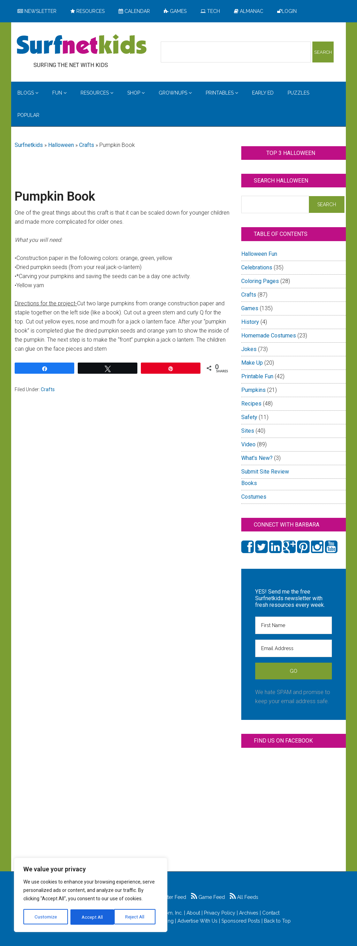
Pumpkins (253, 390)
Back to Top (277, 921)
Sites (247, 430)
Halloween (61, 145)
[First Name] (293, 625)
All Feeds (244, 897)
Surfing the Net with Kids (81, 45)
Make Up (252, 362)
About (193, 913)
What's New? (257, 458)
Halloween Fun (259, 254)
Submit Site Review (265, 471)
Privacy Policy (219, 913)
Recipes (251, 403)
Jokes (249, 349)
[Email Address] (293, 648)
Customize (46, 917)
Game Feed (208, 897)
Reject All (91, 917)
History (250, 322)
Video (248, 444)
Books (249, 483)
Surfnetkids (29, 145)
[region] (90, 895)
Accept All (136, 917)
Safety (249, 417)
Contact (271, 913)
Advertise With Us (197, 921)
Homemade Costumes (268, 335)
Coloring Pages (260, 281)
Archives (248, 913)
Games (249, 308)
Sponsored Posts (240, 921)
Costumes (253, 496)
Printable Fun (257, 376)
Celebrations (256, 267)
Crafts (86, 145)
